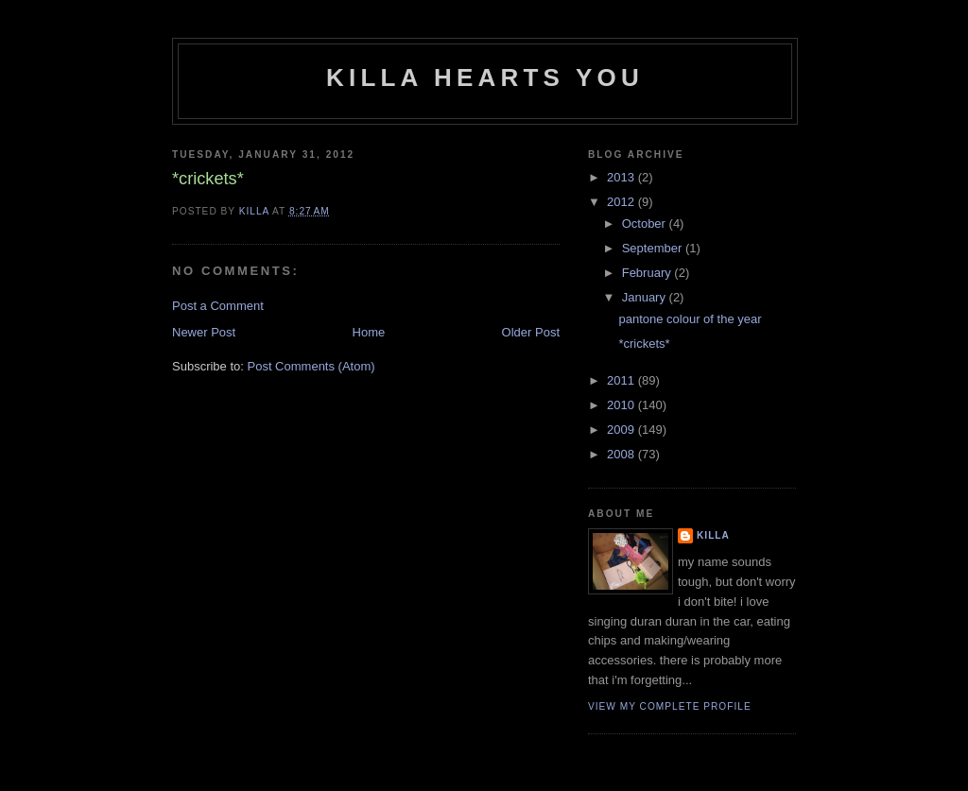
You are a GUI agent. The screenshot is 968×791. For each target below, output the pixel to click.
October (645, 223)
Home (369, 332)
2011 (622, 380)
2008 (622, 454)
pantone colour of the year (689, 319)
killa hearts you (485, 77)
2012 (622, 202)
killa (713, 535)
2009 (622, 429)
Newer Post (203, 332)
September (653, 248)
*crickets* (643, 343)
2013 (622, 177)
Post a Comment (218, 306)
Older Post (531, 332)
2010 (622, 405)
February (648, 273)
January (645, 297)
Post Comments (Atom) (311, 366)
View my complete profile (670, 706)
